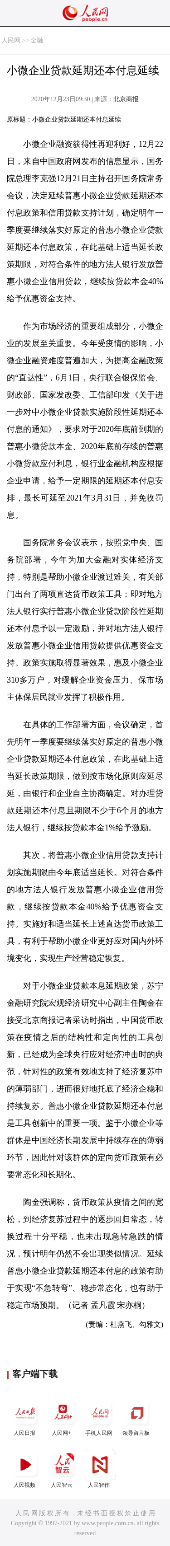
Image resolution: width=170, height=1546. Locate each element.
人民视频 (25, 1468)
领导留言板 (137, 1416)
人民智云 (62, 1468)
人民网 (10, 40)
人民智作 (100, 1468)
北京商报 (126, 99)
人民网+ (62, 1416)
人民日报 (25, 1416)
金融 (36, 40)
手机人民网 (100, 1416)
